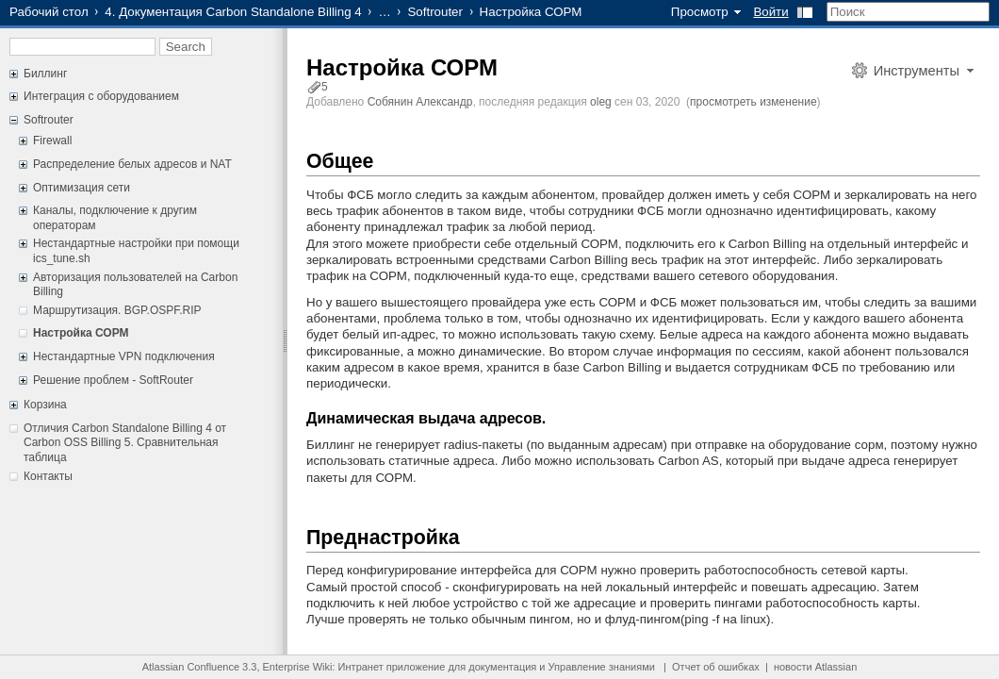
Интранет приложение (392, 666)
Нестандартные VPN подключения (124, 356)
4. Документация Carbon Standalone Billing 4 (233, 12)
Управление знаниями (602, 666)
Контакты (48, 476)
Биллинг (45, 73)
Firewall (52, 140)
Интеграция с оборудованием (101, 96)
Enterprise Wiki (298, 666)
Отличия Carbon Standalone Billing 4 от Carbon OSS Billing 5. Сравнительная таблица (125, 443)
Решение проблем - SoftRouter (113, 380)
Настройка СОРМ (80, 333)
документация (502, 666)
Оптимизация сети (81, 187)
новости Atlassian (815, 666)
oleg (601, 101)
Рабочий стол (49, 12)
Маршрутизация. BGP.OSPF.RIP (117, 310)
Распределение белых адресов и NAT (132, 164)
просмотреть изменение (753, 101)
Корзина (45, 404)
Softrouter (435, 12)
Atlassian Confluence (190, 666)
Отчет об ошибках (716, 666)
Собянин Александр (420, 101)
